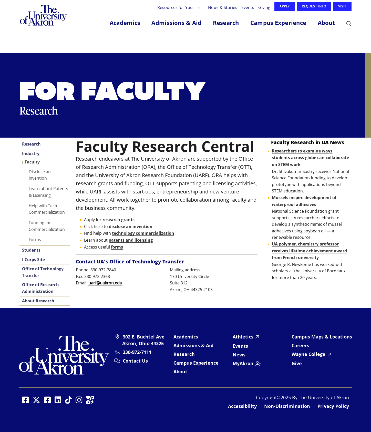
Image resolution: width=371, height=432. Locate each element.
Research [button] (226, 22)
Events (247, 7)
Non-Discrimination (287, 406)
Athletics (243, 337)
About (180, 371)
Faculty (32, 162)
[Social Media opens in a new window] (25, 400)
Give (297, 363)
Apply (285, 6)
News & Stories (222, 7)
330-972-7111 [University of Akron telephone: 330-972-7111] (137, 352)
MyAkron (243, 363)
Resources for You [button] (175, 7)
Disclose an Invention (40, 175)
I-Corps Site (33, 259)
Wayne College (308, 354)
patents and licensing (131, 240)
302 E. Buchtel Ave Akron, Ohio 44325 (143, 340)
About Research (38, 301)
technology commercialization (143, 233)
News (239, 355)
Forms (35, 239)
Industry (30, 153)
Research (31, 144)
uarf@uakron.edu (105, 283)
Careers (300, 345)
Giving (264, 7)
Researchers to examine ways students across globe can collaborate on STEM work (310, 157)
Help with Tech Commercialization (47, 209)
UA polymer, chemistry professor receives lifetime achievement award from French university (309, 250)
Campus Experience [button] (278, 22)
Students (31, 250)
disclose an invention (130, 226)
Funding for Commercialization (47, 226)
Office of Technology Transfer (43, 272)
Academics (185, 337)
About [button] (326, 22)
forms (117, 247)
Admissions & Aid (193, 345)
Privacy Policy (333, 406)
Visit (342, 6)
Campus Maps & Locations (322, 337)
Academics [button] (125, 22)
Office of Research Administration (40, 288)
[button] (349, 24)
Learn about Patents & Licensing (48, 192)
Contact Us (135, 361)
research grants (118, 219)
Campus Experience (196, 363)
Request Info (314, 6)
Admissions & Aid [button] (176, 22)
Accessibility (242, 406)
